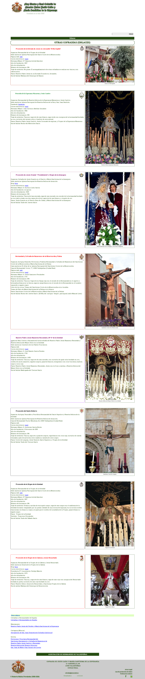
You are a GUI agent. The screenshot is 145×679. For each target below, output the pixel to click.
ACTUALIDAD (60, 34)
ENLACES (101, 34)
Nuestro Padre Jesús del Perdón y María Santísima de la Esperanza (35, 626)
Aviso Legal (128, 669)
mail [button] (26, 59)
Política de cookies (126, 674)
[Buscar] (120, 34)
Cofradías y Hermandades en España (24, 620)
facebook (21, 104)
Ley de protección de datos (123, 672)
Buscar (131, 34)
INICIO (46, 34)
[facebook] (126, 676)
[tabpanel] (47, 64)
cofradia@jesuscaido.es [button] (72, 673)
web (21, 57)
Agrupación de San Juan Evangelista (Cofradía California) (31, 633)
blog (16, 183)
